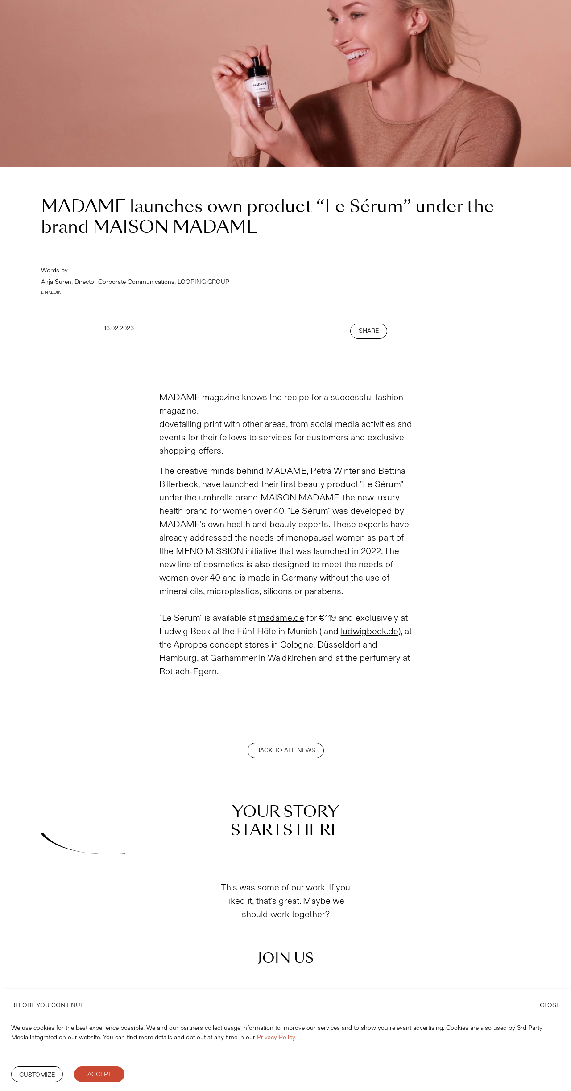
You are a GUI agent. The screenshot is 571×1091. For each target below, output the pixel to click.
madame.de (281, 617)
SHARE (369, 331)
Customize (37, 1075)
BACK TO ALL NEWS (285, 750)
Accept (99, 1074)
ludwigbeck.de (369, 631)
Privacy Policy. (276, 1037)
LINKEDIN (51, 292)
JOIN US (286, 958)
